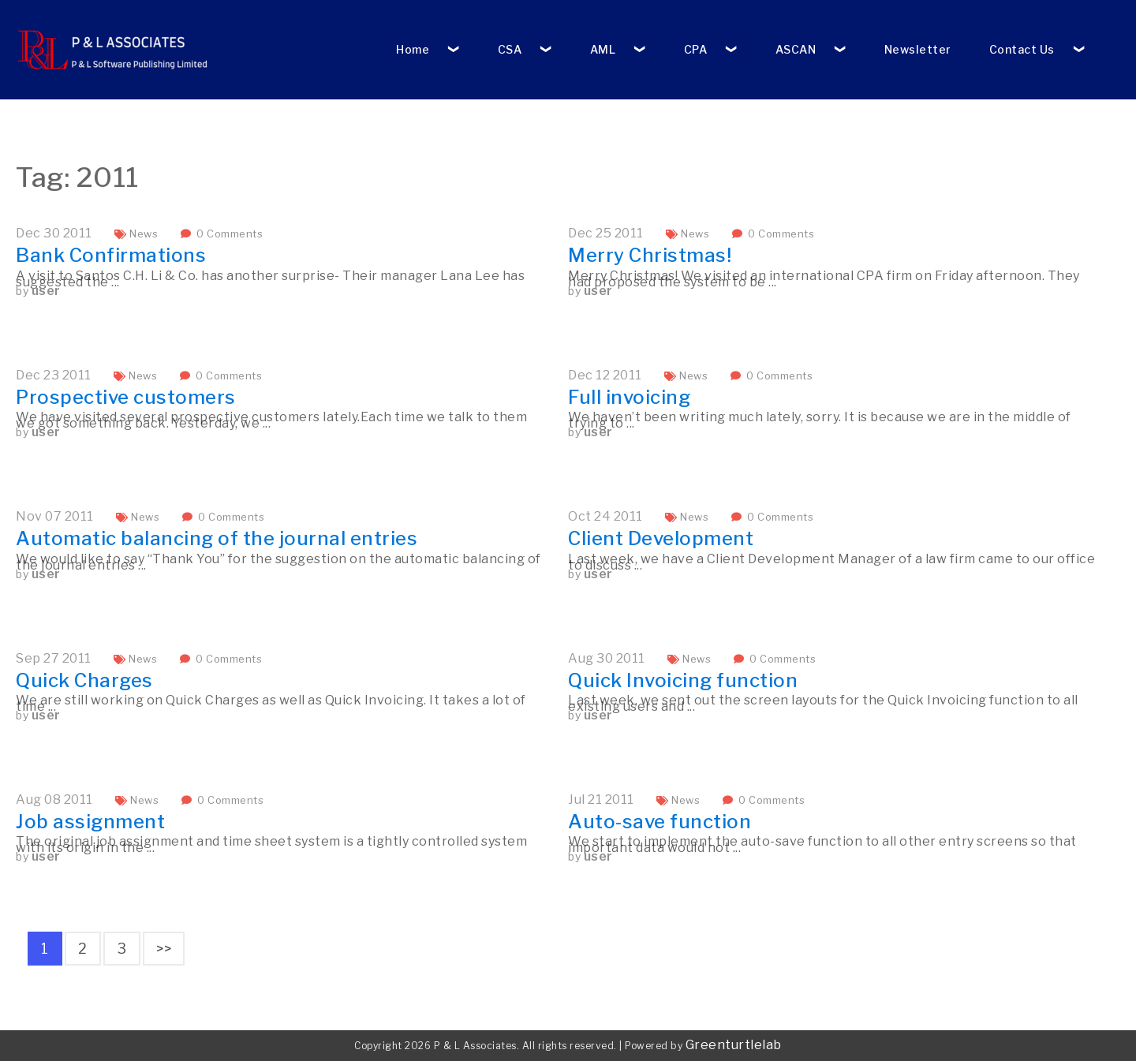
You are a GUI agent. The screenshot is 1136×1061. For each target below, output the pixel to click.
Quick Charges (84, 680)
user (46, 290)
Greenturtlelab (734, 1044)
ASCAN (795, 49)
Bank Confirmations (111, 255)
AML (603, 49)
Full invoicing (629, 397)
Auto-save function (659, 821)
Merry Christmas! (649, 255)
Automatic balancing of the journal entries (216, 538)
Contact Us (1022, 49)
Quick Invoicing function (683, 680)
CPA (696, 49)
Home (412, 49)
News (143, 233)
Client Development (660, 538)
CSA (510, 49)
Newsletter (917, 49)
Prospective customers (126, 397)
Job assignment (90, 821)
